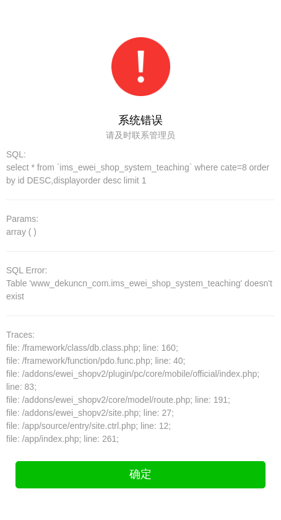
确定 (140, 474)
